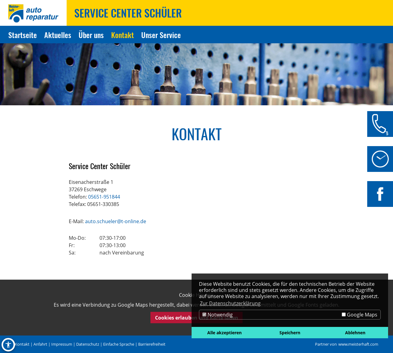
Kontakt (22, 344)
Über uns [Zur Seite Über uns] (91, 34)
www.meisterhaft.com (358, 344)
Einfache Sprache (118, 344)
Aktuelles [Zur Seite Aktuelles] (57, 34)
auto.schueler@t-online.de (115, 221)
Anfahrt (40, 344)
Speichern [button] (289, 333)
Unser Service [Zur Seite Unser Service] (161, 34)
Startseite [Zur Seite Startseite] (22, 34)
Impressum (61, 344)
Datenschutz (87, 344)
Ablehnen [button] (355, 333)
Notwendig (217, 314)
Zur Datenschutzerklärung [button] (230, 303)
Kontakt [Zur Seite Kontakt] (122, 34)
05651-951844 (104, 196)
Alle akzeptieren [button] (224, 333)
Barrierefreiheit (151, 344)
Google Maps (359, 314)
